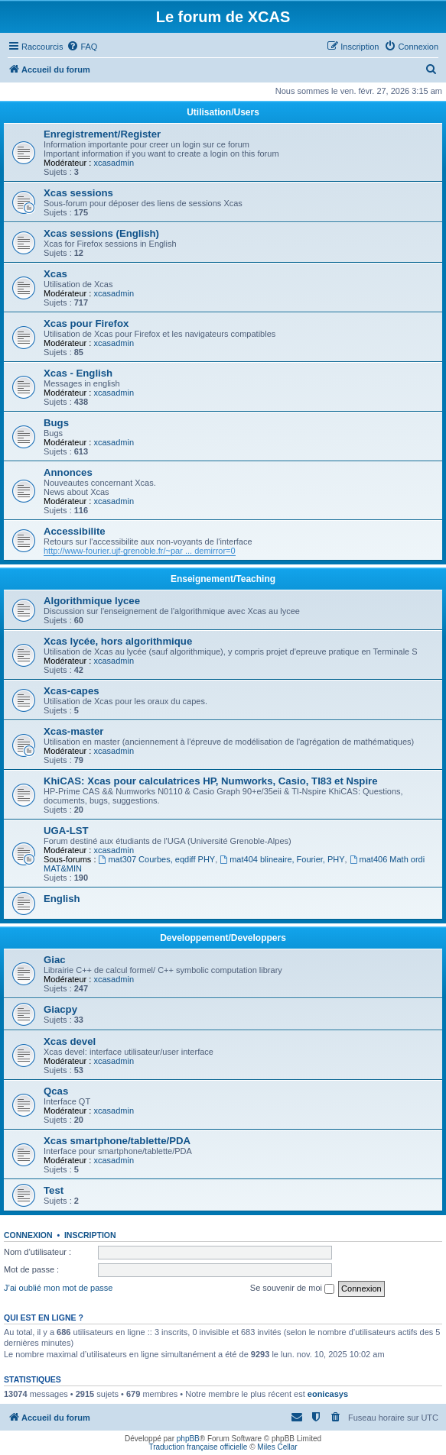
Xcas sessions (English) (101, 233)
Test (53, 1190)
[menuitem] (82, 46)
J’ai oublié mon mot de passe (58, 1287)
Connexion (28, 1235)
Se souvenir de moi (292, 1288)
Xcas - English (78, 373)
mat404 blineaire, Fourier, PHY (282, 859)
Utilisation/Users (223, 112)
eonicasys (328, 1393)
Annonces (68, 472)
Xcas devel (70, 1041)
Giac (55, 959)
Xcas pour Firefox (86, 323)
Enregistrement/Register (102, 134)
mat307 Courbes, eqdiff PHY (157, 859)
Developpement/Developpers (223, 938)
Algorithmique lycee (92, 600)
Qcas (56, 1091)
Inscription (90, 1235)
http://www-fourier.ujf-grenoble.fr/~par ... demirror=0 (140, 550)
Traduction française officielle (197, 1447)
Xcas (55, 274)
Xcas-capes (71, 691)
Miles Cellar (277, 1447)
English (62, 898)
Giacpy (60, 1009)
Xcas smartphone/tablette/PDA (117, 1140)
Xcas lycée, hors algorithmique (118, 641)
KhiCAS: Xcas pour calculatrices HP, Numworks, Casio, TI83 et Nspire (211, 781)
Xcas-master (73, 731)
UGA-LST (66, 830)
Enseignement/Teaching (223, 579)
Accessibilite (75, 531)
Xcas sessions (78, 193)
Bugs (56, 422)
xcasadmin (113, 162)
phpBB (188, 1438)
